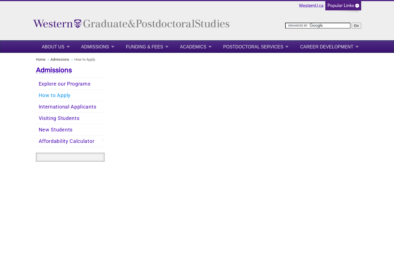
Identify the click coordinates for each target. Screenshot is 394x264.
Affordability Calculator (67, 141)
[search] (318, 26)
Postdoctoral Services (253, 46)
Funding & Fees (144, 46)
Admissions (95, 46)
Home (40, 59)
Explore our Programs (65, 84)
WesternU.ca (311, 5)
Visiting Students (59, 118)
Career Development (326, 46)
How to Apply (55, 95)
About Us (53, 46)
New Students (56, 130)
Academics (193, 46)
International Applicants (67, 107)
